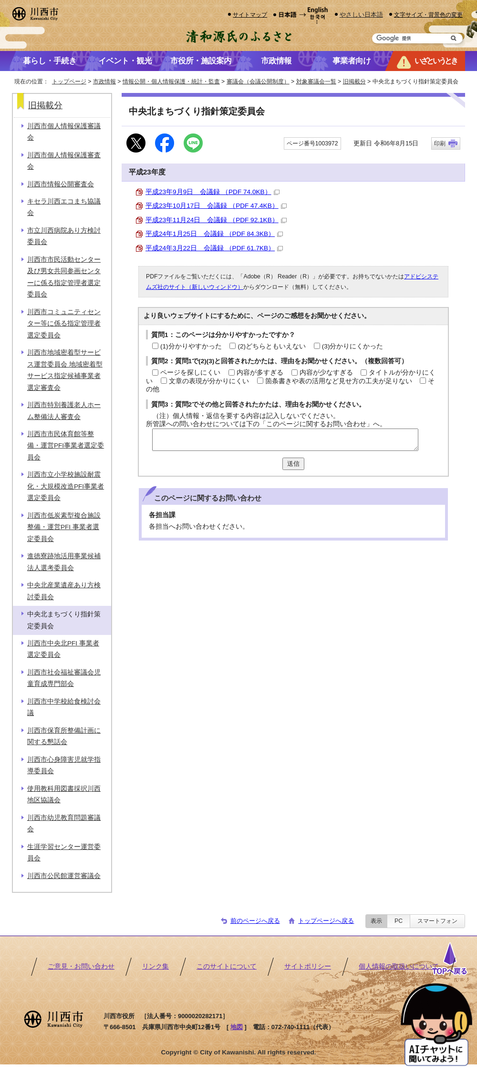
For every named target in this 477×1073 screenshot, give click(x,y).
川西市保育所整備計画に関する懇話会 (64, 736)
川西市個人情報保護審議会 (64, 132)
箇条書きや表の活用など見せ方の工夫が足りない (338, 381)
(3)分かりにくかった (353, 346)
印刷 (440, 143)
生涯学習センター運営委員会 (64, 852)
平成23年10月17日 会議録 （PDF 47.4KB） (216, 205)
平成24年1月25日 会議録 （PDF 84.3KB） (214, 233)
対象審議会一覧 (316, 81)
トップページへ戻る (326, 920)
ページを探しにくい (190, 372)
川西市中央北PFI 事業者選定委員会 (63, 649)
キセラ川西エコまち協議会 (64, 207)
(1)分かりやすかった (191, 346)
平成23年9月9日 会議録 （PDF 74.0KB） (212, 191)
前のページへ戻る (255, 920)
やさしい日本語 (361, 14)
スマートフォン (437, 921)
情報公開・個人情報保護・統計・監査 (171, 81)
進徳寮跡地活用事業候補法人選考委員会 (64, 561)
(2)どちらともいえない (272, 346)
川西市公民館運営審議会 (64, 875)
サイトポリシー (307, 966)
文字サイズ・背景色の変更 (428, 14)
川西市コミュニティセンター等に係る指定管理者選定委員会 (64, 323)
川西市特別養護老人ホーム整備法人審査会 (64, 410)
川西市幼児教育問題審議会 (64, 823)
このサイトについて (227, 966)
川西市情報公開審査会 (60, 184)
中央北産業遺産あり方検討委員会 (64, 591)
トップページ (69, 81)
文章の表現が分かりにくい (209, 381)
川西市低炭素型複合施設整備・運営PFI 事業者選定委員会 (64, 527)
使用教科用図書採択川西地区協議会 (64, 794)
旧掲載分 (354, 81)
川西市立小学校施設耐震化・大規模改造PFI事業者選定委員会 (65, 486)
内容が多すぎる (260, 372)
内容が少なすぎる (326, 372)
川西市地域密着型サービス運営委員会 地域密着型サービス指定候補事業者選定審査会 (65, 370)
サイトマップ (250, 14)
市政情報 (104, 81)
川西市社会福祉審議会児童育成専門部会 (64, 678)
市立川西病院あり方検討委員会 (64, 236)
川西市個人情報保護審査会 (64, 161)
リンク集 (155, 966)
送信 (293, 463)
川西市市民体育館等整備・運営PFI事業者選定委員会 (65, 445)
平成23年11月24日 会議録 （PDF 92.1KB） (216, 220)
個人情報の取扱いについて (399, 966)
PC (398, 921)
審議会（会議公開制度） (258, 81)
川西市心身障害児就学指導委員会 (64, 765)
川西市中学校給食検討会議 (64, 707)
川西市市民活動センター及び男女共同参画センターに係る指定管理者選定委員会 (64, 277)
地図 (236, 1027)
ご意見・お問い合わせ (81, 966)
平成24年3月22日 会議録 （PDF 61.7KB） (214, 248)
